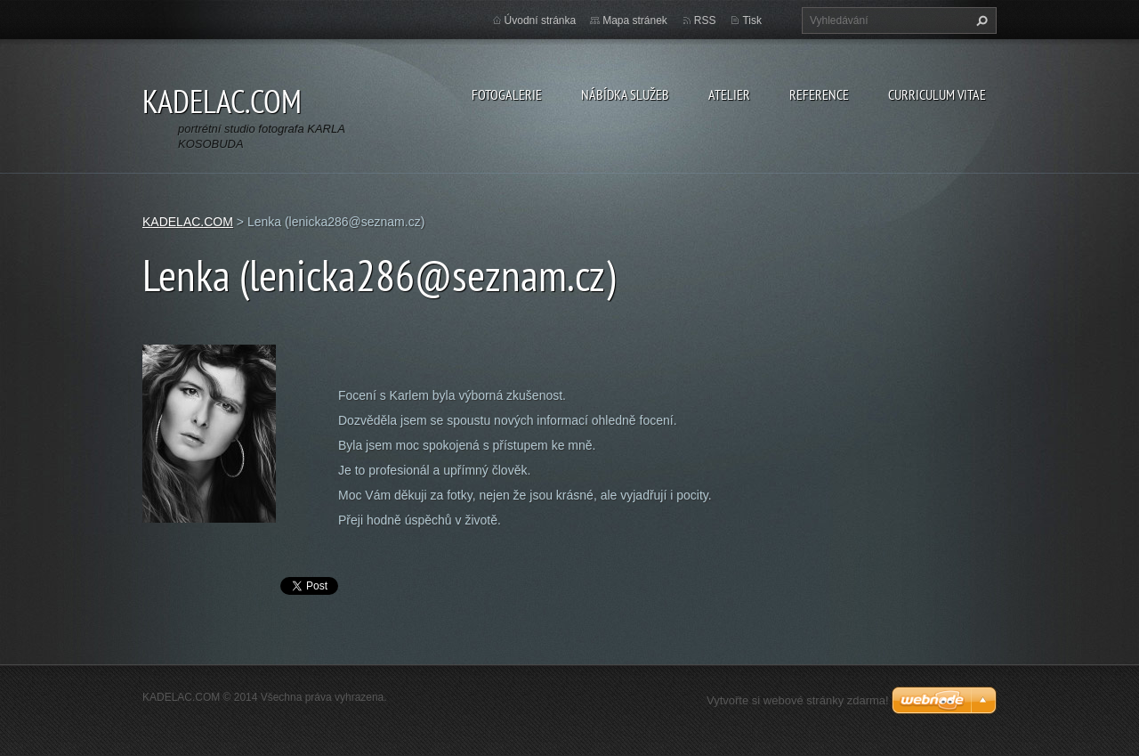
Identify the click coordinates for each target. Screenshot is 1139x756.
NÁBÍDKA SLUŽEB (625, 94)
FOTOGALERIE (507, 94)
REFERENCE (819, 94)
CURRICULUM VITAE (937, 94)
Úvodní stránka (541, 20)
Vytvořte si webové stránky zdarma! (798, 700)
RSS (705, 20)
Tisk (752, 20)
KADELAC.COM (187, 222)
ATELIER (729, 94)
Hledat (979, 20)
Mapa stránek (634, 20)
